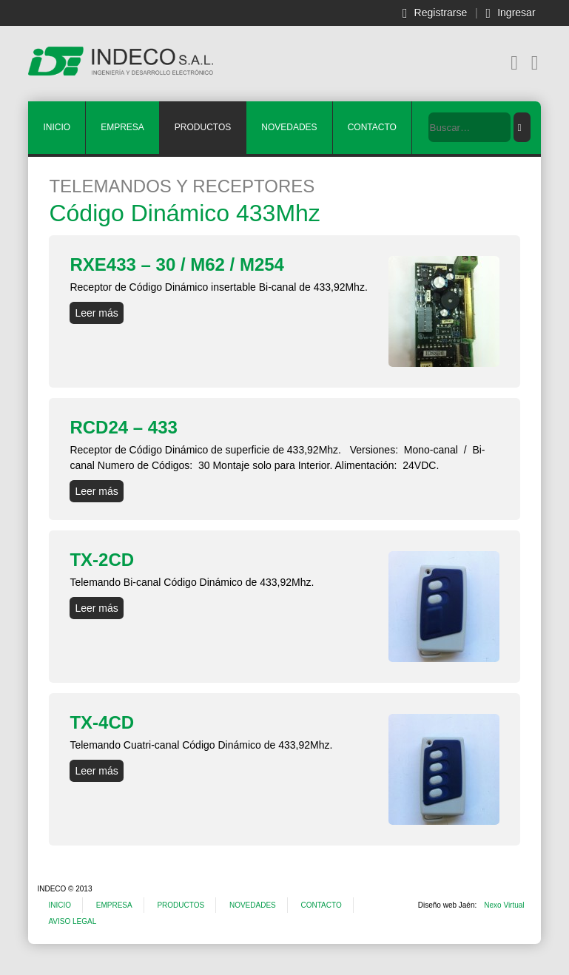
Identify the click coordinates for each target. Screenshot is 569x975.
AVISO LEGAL (72, 921)
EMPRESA (122, 127)
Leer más (96, 313)
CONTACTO (372, 127)
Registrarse (441, 12)
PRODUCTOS (203, 127)
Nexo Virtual (504, 905)
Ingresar (516, 12)
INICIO (56, 127)
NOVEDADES (289, 127)
